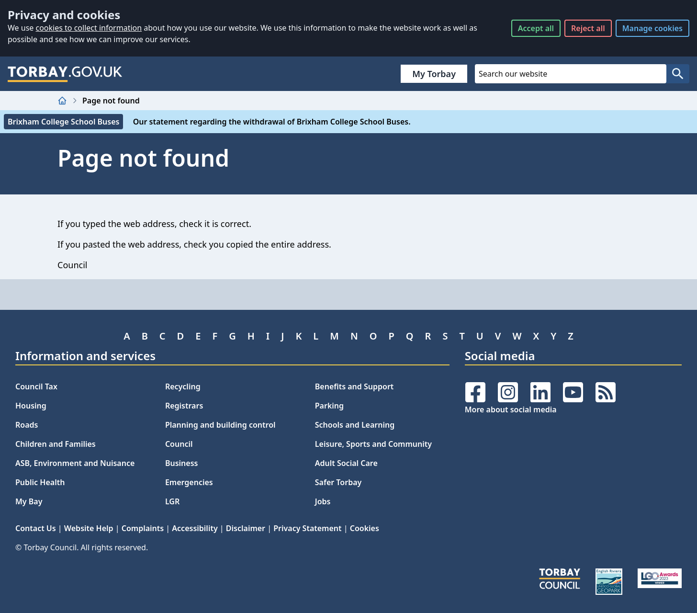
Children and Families (55, 444)
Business (181, 463)
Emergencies (189, 482)
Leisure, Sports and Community (373, 444)
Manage (652, 28)
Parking (329, 405)
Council (179, 444)
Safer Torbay (338, 482)
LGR (172, 501)
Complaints (143, 528)
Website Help (88, 528)
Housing (30, 405)
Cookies (364, 528)
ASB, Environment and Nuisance (75, 463)
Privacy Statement (307, 528)
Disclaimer (245, 528)
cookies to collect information (88, 28)
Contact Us (35, 528)
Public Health (40, 482)
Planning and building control (220, 425)
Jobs (323, 501)
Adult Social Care (346, 463)
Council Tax (36, 386)
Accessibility (194, 528)
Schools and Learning (354, 425)
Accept (536, 28)
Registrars (184, 405)
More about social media (511, 409)
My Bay (28, 501)
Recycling (183, 386)
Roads (26, 425)
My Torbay (434, 73)
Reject (588, 28)
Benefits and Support (354, 386)
